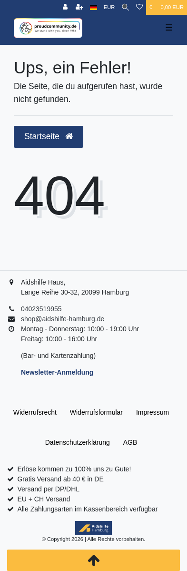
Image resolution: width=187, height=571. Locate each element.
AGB (130, 442)
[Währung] (109, 7)
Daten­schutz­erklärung (77, 442)
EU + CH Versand (43, 499)
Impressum (152, 412)
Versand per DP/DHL (48, 489)
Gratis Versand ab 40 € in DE (60, 479)
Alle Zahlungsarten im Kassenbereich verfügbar (87, 509)
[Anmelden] (65, 7)
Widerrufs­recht (35, 412)
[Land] (93, 7)
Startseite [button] (48, 136)
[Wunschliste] (139, 7)
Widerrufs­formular (96, 412)
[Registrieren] (79, 7)
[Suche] (125, 7)
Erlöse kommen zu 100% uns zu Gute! (74, 469)
